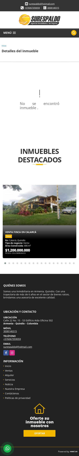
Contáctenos (12, 393)
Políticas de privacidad (17, 398)
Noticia (9, 384)
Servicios (10, 379)
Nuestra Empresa (15, 388)
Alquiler (9, 375)
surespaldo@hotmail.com (42, 3)
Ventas (9, 370)
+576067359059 (32, 7)
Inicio (4, 45)
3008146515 (53, 7)
